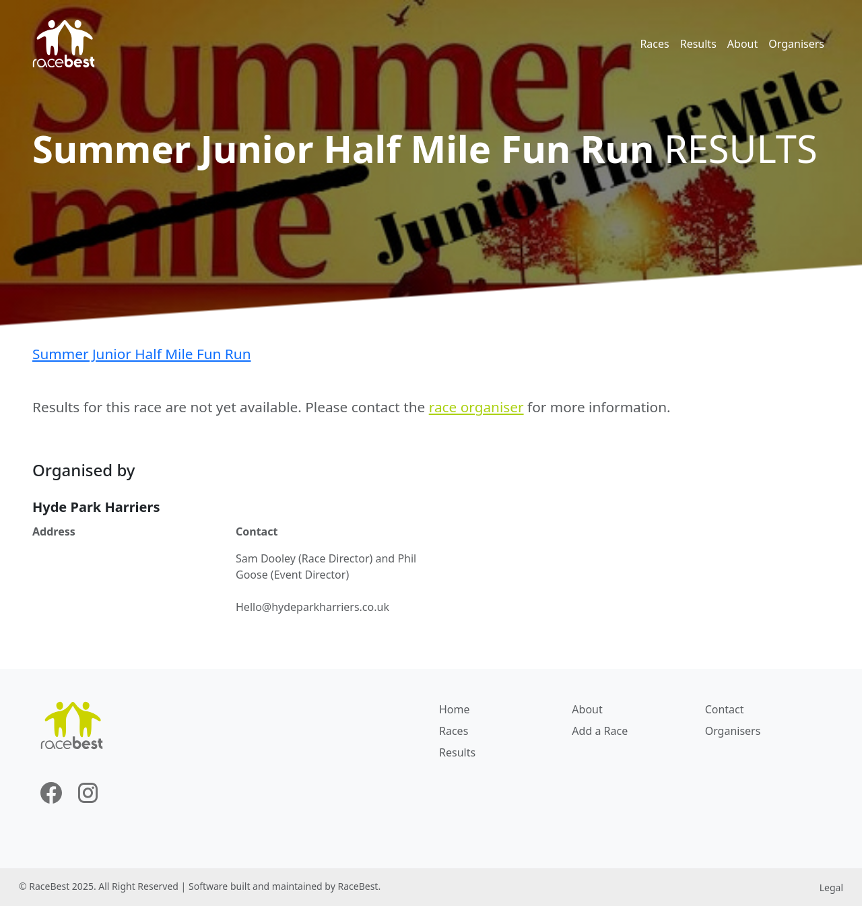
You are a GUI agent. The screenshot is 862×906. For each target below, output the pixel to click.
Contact (724, 709)
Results (698, 43)
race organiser (476, 406)
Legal (831, 887)
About (742, 43)
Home (454, 709)
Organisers (796, 43)
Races (654, 43)
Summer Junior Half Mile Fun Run (141, 353)
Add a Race (600, 730)
